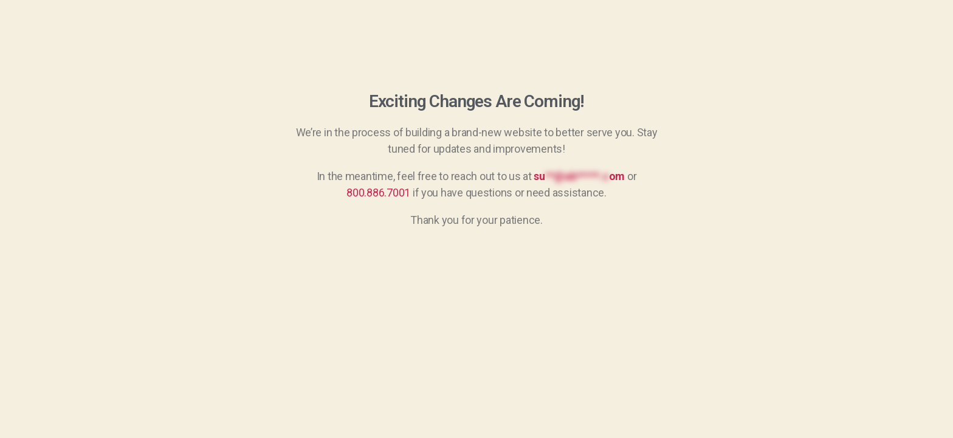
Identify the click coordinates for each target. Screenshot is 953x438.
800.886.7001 (378, 192)
